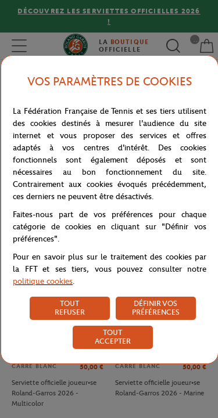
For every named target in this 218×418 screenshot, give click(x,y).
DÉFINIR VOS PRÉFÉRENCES (156, 307)
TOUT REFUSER (70, 307)
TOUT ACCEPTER (113, 336)
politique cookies (43, 281)
